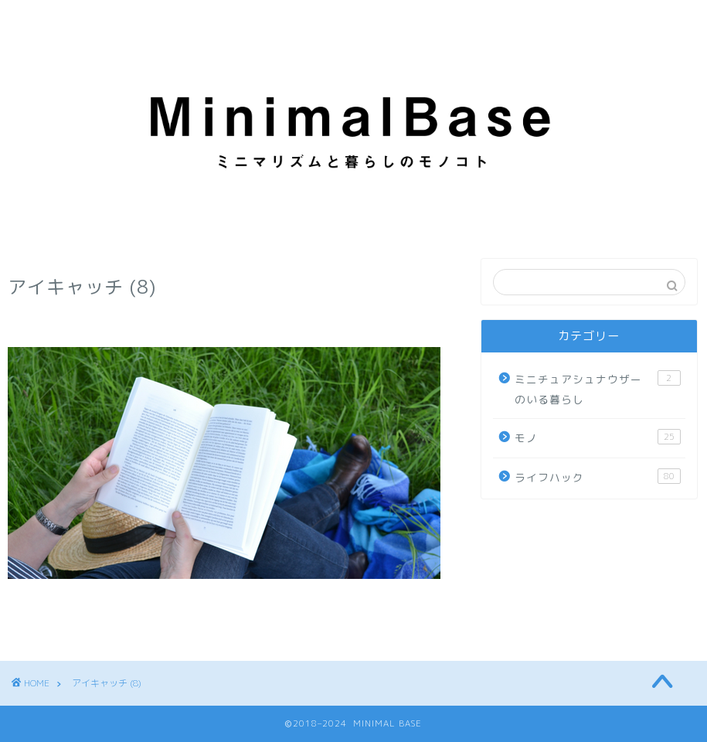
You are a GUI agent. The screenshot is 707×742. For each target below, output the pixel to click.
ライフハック (597, 476)
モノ (597, 437)
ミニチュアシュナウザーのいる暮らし (597, 388)
